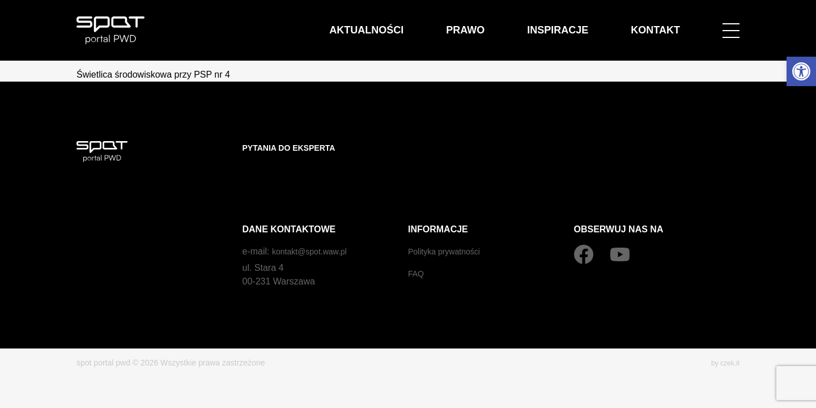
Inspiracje (592, 23)
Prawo (522, 23)
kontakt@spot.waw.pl (315, 228)
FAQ (417, 251)
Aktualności (446, 23)
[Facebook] (583, 231)
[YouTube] (620, 231)
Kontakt (666, 23)
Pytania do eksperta (295, 147)
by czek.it (723, 340)
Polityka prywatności (449, 228)
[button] (801, 71)
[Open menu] (731, 23)
